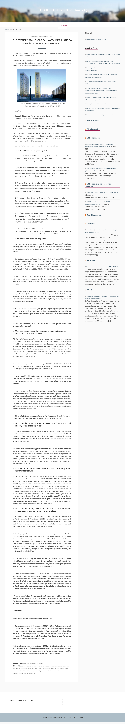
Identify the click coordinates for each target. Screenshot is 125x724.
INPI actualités (93, 125)
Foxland (84, 719)
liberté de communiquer (47, 673)
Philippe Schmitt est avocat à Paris (99, 39)
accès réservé (37, 666)
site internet (30, 676)
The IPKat (91, 228)
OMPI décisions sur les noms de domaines (98, 189)
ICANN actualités (94, 219)
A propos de (62, 24)
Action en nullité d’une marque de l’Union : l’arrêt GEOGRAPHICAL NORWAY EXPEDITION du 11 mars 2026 (101, 63)
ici (50, 65)
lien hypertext (65, 673)
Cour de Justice (18, 668)
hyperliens (55, 671)
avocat (45, 666)
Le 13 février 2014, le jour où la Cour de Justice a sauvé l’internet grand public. (41, 41)
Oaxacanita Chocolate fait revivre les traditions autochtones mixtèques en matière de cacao (102, 151)
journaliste (33, 673)
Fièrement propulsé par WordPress (51, 719)
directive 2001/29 (61, 668)
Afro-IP (90, 296)
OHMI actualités (93, 134)
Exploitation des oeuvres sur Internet (36, 663)
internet (63, 671)
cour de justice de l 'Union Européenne (39, 668)
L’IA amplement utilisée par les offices (100, 106)
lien (57, 673)
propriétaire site (19, 676)
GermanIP (91, 264)
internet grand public (20, 673)
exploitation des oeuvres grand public (36, 671)
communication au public (58, 666)
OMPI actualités (93, 143)
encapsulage (17, 671)
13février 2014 (26, 666)
